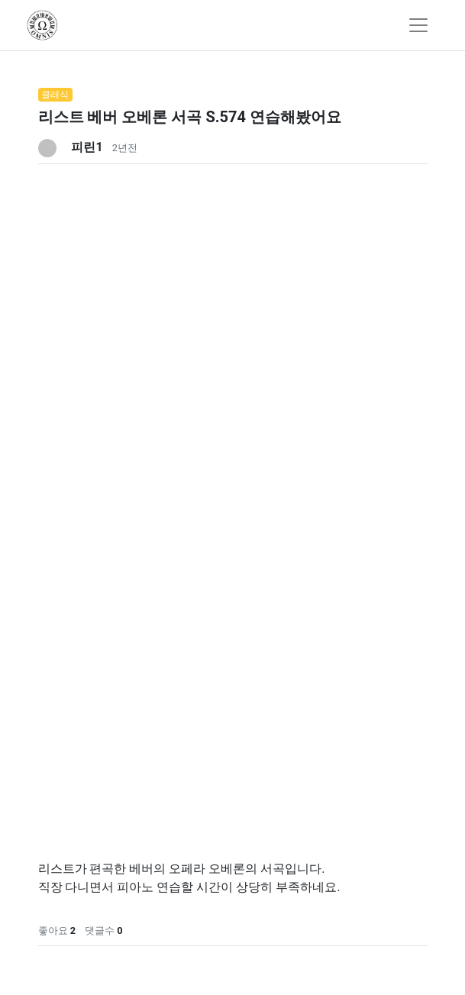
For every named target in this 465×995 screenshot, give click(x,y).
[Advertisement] (233, 271)
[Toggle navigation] (418, 25)
